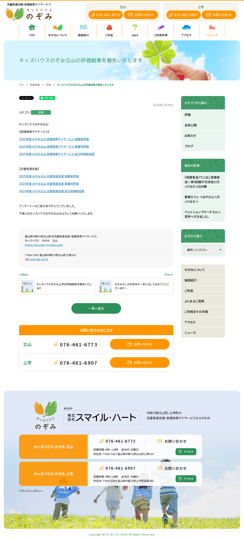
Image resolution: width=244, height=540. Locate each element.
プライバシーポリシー (31, 491)
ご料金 (189, 290)
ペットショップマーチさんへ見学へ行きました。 (203, 214)
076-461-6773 (39, 259)
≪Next (23, 274)
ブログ (189, 146)
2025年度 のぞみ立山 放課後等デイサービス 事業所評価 (54, 146)
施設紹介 (191, 280)
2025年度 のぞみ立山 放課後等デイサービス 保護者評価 (54, 139)
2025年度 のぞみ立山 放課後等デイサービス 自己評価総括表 (57, 154)
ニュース (190, 332)
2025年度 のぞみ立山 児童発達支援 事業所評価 (49, 184)
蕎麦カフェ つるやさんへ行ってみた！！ (202, 199)
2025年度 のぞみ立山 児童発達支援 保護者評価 (49, 176)
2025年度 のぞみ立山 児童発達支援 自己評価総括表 (51, 191)
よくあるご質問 (194, 301)
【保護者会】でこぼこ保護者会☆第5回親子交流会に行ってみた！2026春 (202, 182)
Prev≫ (169, 274)
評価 (41, 112)
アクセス (190, 322)
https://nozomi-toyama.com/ (44, 245)
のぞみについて (195, 269)
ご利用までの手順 (196, 311)
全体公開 (191, 125)
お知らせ (190, 135)
